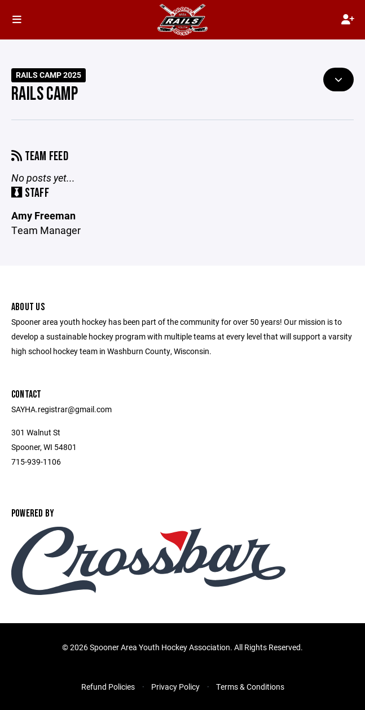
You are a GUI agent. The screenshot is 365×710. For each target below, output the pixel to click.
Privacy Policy (175, 686)
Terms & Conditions (250, 686)
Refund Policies (108, 686)
